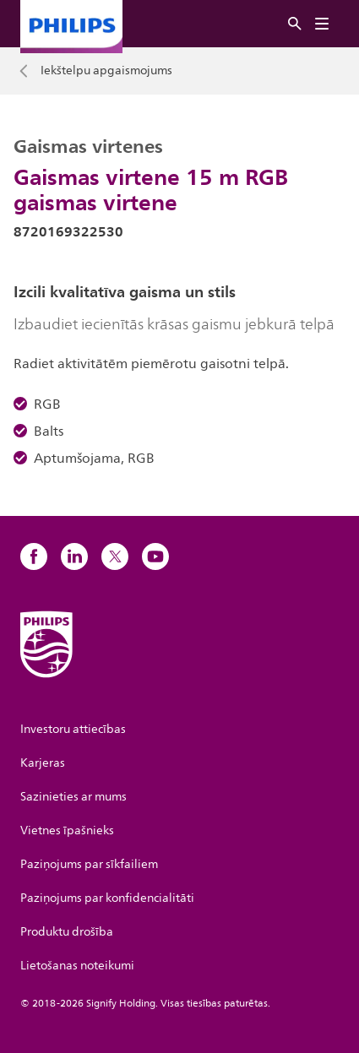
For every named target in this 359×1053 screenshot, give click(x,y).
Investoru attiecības (73, 729)
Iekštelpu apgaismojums (106, 71)
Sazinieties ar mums (73, 796)
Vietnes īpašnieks (67, 830)
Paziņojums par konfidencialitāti (107, 898)
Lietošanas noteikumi (77, 965)
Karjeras (42, 763)
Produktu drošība (66, 932)
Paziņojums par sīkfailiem (89, 864)
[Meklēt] (295, 24)
